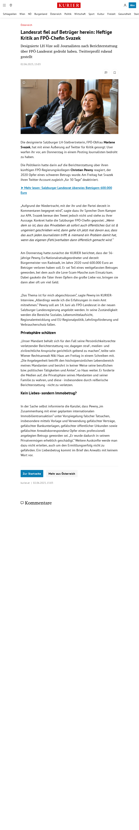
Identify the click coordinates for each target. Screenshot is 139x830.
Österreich (56, 14)
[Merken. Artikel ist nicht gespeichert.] (114, 72)
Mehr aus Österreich (62, 473)
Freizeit (111, 14)
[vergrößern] (114, 83)
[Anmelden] (125, 5)
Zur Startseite (32, 473)
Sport (91, 14)
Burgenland (40, 14)
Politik (67, 14)
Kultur (100, 14)
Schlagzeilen (10, 14)
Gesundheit (124, 14)
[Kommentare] (106, 72)
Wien (22, 14)
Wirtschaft (80, 14)
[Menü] (4, 5)
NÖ (29, 14)
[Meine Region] (11, 5)
